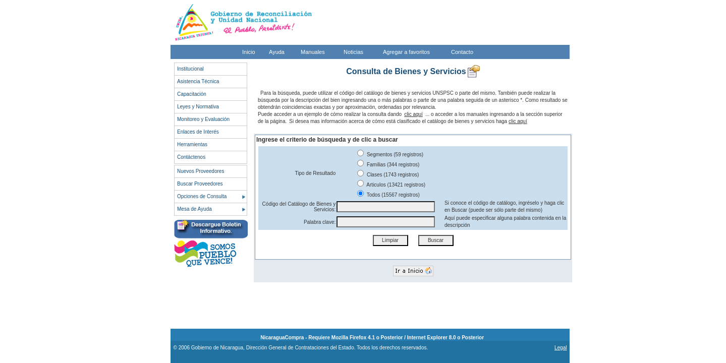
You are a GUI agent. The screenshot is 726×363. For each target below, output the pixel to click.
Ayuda (277, 52)
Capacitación (191, 94)
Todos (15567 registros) (388, 195)
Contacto (462, 52)
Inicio (248, 52)
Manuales (313, 52)
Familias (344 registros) (388, 164)
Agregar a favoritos (406, 52)
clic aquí (413, 114)
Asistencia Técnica (198, 81)
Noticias (353, 52)
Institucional (190, 69)
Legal (560, 347)
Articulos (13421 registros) (391, 185)
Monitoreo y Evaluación (203, 119)
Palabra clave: (320, 222)
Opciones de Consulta (202, 196)
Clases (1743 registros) (388, 174)
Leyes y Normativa (198, 106)
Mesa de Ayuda (194, 209)
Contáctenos (191, 157)
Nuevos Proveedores (200, 171)
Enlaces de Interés (198, 132)
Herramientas (192, 144)
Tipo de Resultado (315, 173)
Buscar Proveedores (200, 184)
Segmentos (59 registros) (390, 154)
